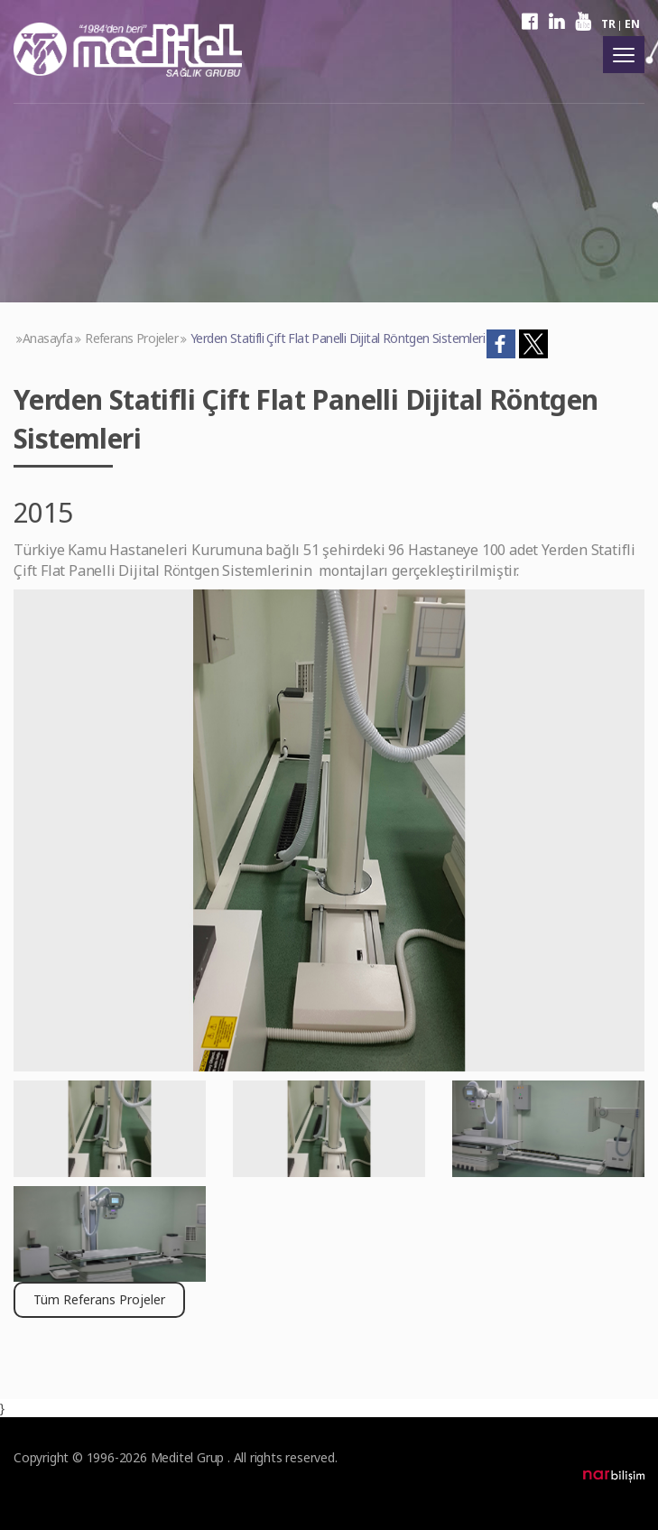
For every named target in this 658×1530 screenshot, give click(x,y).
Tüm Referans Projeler (99, 1299)
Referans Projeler (131, 338)
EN (632, 24)
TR (608, 24)
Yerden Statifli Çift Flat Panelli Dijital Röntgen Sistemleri (337, 338)
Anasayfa (47, 338)
